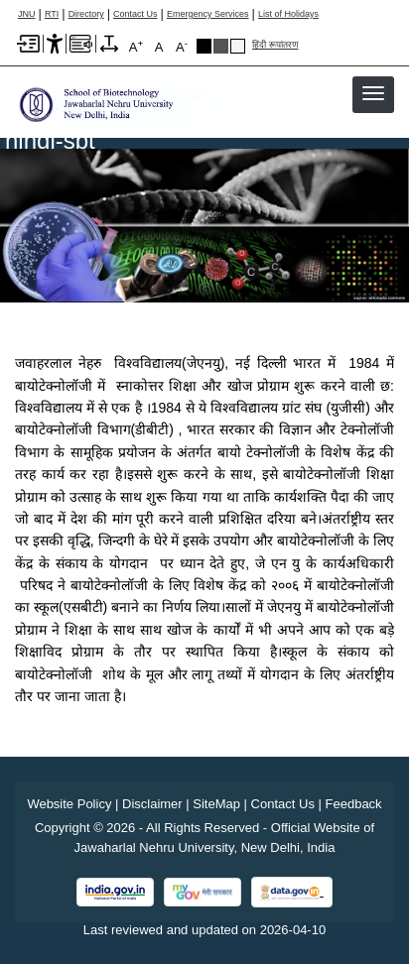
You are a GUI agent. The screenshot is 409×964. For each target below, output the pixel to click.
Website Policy (69, 803)
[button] (373, 93)
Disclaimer (152, 803)
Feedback (354, 803)
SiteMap (216, 803)
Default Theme (237, 46)
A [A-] (182, 46)
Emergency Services (208, 14)
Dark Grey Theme (220, 46)
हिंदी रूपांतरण (275, 45)
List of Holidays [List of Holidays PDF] (288, 14)
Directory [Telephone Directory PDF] (86, 14)
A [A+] (136, 46)
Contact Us (135, 14)
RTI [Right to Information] (52, 14)
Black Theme (204, 46)
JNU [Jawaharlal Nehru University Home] (27, 14)
